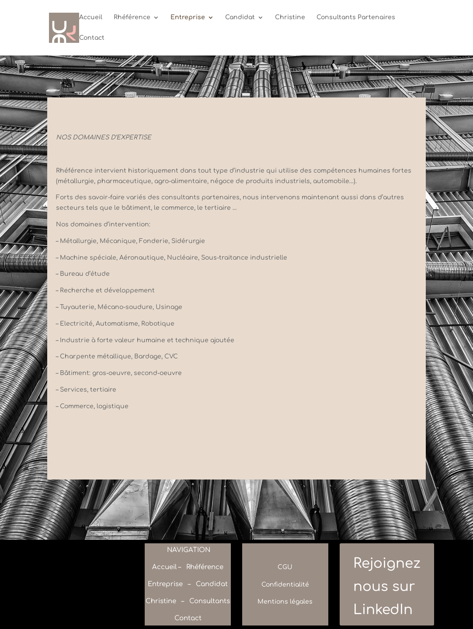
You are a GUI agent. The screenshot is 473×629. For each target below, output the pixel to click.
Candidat (240, 17)
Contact (91, 38)
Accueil (90, 17)
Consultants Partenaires (355, 17)
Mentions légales (285, 601)
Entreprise (187, 17)
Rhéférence (132, 17)
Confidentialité (285, 584)
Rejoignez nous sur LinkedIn (387, 586)
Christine (290, 17)
